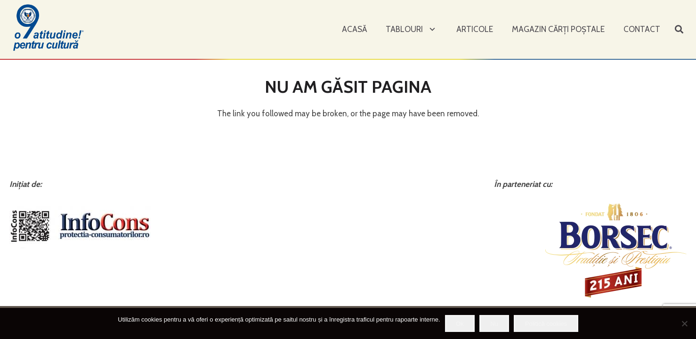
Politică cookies (546, 323)
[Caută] (679, 29)
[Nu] (684, 323)
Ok (460, 323)
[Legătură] (49, 27)
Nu (494, 323)
